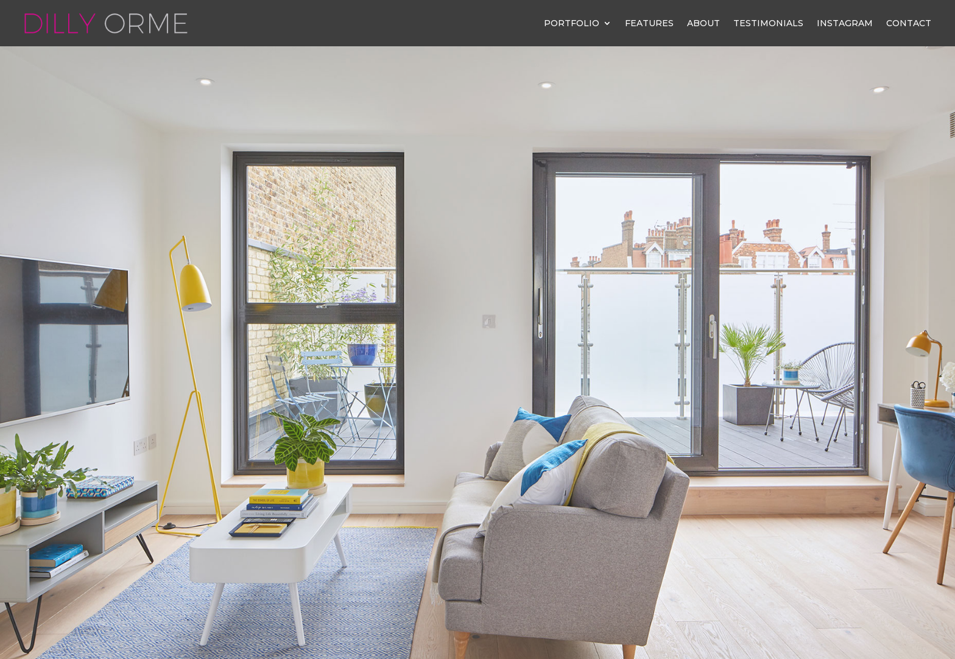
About (703, 23)
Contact (908, 23)
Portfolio (571, 23)
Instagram (845, 23)
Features (649, 23)
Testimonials (768, 23)
